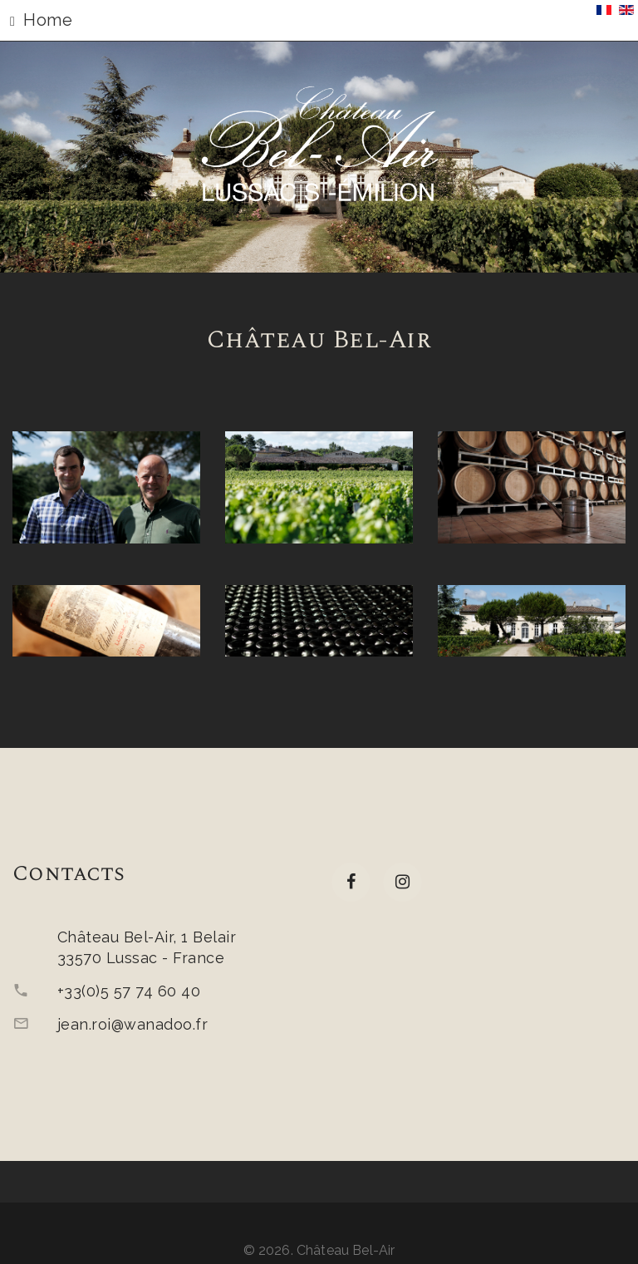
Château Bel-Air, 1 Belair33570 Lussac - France (146, 947)
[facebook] (351, 882)
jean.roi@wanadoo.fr (132, 1024)
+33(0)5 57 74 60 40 (128, 991)
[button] (319, 21)
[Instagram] (402, 882)
